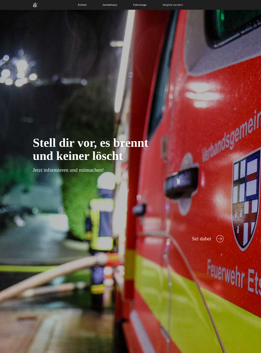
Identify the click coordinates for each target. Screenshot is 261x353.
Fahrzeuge (140, 4)
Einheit (82, 4)
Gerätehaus (110, 4)
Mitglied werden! (173, 4)
